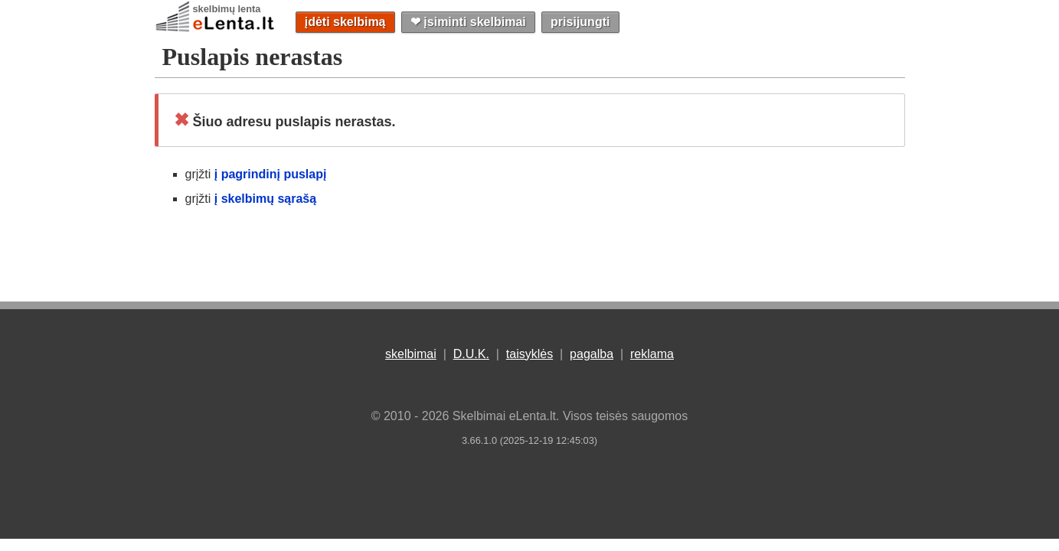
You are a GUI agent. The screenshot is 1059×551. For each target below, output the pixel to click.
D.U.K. (471, 353)
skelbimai (410, 353)
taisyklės (529, 353)
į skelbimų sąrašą (265, 198)
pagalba (591, 353)
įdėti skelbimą (345, 21)
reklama (652, 353)
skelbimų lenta (227, 9)
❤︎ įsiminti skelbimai (468, 21)
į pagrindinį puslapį (270, 174)
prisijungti (580, 21)
